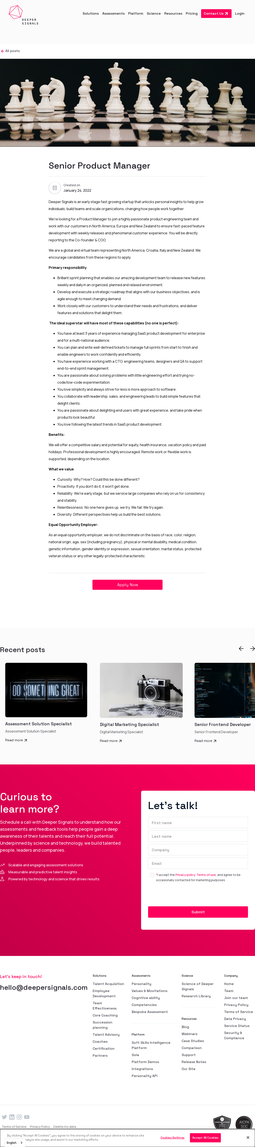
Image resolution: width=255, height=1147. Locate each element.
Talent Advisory (106, 1034)
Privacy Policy (236, 1005)
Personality (141, 984)
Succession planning (102, 1025)
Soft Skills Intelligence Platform (151, 1045)
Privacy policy (185, 875)
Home (229, 984)
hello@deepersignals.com (44, 987)
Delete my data (64, 1126)
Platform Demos (145, 1062)
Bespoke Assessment (150, 1011)
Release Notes (194, 1062)
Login (239, 13)
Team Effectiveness (105, 1006)
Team (229, 991)
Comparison (192, 1048)
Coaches (100, 1041)
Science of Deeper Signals (198, 986)
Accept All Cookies (205, 1138)
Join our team (236, 998)
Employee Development (104, 993)
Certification (104, 1048)
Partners (100, 1055)
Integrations (142, 1069)
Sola (135, 1055)
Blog (185, 1027)
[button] (91, 13)
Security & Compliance (234, 1035)
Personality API (145, 1076)
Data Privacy (235, 1018)
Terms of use (206, 875)
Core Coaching (105, 1015)
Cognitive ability (146, 998)
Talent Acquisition (108, 984)
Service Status (237, 1025)
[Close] (248, 1137)
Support (189, 1055)
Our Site (188, 1069)
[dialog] (127, 1138)
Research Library (196, 996)
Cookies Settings (172, 1138)
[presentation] (181, 896)
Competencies (144, 1005)
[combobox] (14, 1142)
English (11, 1143)
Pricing (192, 13)
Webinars (189, 1034)
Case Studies (193, 1041)
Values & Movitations (149, 991)
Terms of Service (238, 1011)
